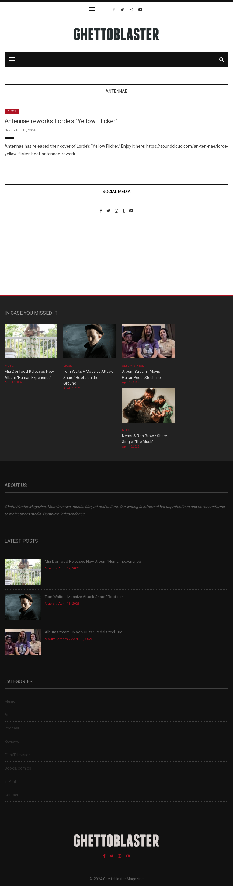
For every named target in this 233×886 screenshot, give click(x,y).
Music (9, 365)
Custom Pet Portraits (22, 255)
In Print (10, 781)
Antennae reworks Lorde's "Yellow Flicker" (61, 121)
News (12, 111)
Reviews (12, 741)
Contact (11, 795)
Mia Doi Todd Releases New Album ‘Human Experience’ (93, 561)
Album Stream (133, 365)
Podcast (12, 728)
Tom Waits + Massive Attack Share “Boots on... (86, 596)
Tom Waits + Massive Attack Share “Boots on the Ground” (88, 377)
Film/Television (18, 755)
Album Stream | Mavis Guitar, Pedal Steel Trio (84, 632)
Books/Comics (18, 768)
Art (7, 714)
